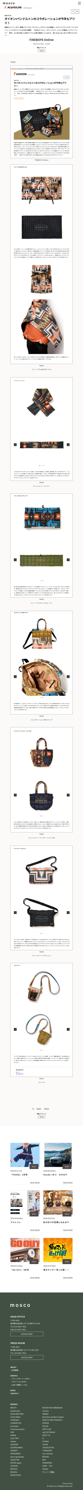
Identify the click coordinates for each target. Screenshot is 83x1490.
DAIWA (13, 1435)
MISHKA (13, 1472)
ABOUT (13, 1367)
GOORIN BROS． (17, 1447)
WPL (44, 1459)
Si (43, 1438)
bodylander (15, 1411)
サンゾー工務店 (48, 1472)
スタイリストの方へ (19, 1381)
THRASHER (47, 1450)
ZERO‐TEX (47, 1466)
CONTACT (14, 1393)
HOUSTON (14, 1459)
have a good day (17, 1456)
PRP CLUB (46, 1429)
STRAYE (45, 1441)
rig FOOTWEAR (48, 1432)
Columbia (14, 1426)
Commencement (17, 1429)
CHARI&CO (14, 1420)
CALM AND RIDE (17, 1414)
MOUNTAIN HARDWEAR (52, 1407)
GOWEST (14, 1450)
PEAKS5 (45, 1423)
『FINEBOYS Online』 (41, 160)
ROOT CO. (46, 1435)
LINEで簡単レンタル (19, 1385)
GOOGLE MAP (27, 1334)
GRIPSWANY (15, 1453)
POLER (45, 1426)
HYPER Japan (15, 1462)
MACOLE (14, 1469)
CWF (12, 1432)
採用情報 (14, 1370)
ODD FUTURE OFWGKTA (52, 1420)
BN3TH (13, 1407)
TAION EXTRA (48, 1447)
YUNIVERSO (47, 1462)
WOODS (45, 1456)
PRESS (46, 1109)
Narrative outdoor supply (53, 1417)
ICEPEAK (14, 1466)
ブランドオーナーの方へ (20, 1378)
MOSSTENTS (15, 1475)
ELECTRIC (14, 1438)
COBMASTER (15, 1423)
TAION (42, 51)
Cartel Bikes (15, 1417)
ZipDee (45, 1469)
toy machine (47, 1453)
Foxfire (13, 1441)
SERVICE (14, 1375)
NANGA (45, 1414)
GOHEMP (14, 1444)
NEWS (38, 1109)
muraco (45, 1411)
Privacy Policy (67, 1483)
